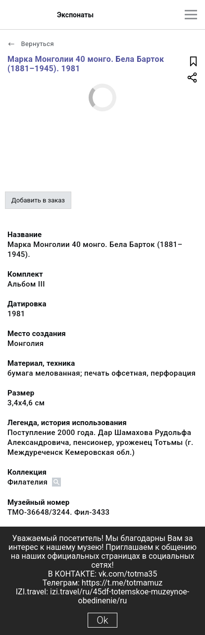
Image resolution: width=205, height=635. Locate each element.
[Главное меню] (191, 14)
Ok (102, 620)
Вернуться (30, 44)
